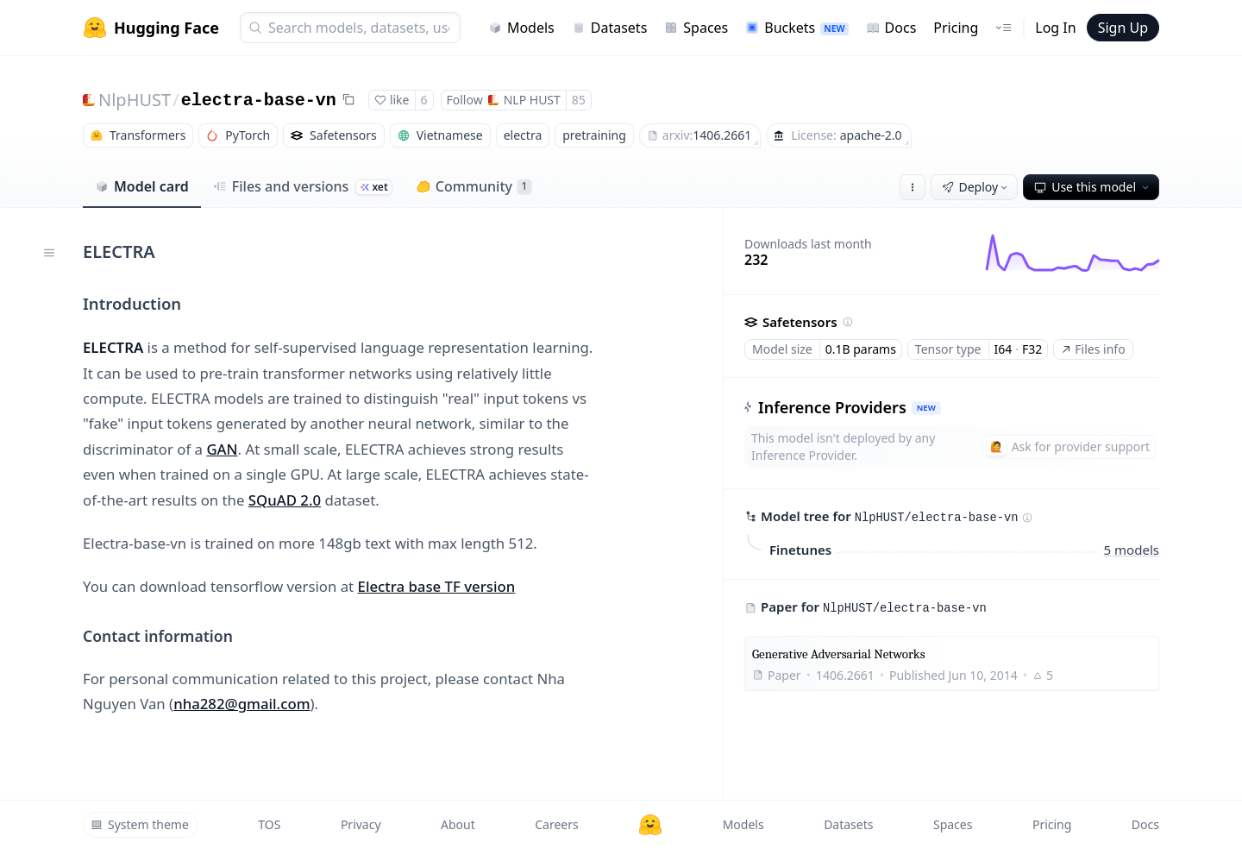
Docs (891, 27)
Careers (556, 824)
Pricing (955, 27)
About (458, 824)
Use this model (1092, 187)
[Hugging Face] (650, 825)
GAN (221, 449)
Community (474, 186)
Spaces (696, 27)
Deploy (976, 187)
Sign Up (1123, 27)
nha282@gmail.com (241, 704)
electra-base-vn (258, 100)
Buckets (796, 27)
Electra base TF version (437, 586)
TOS (269, 824)
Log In (1055, 27)
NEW (926, 407)
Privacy (361, 824)
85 (579, 99)
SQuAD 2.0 (284, 500)
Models (521, 27)
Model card (142, 186)
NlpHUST (134, 99)
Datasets (610, 27)
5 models (1131, 549)
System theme (140, 824)
